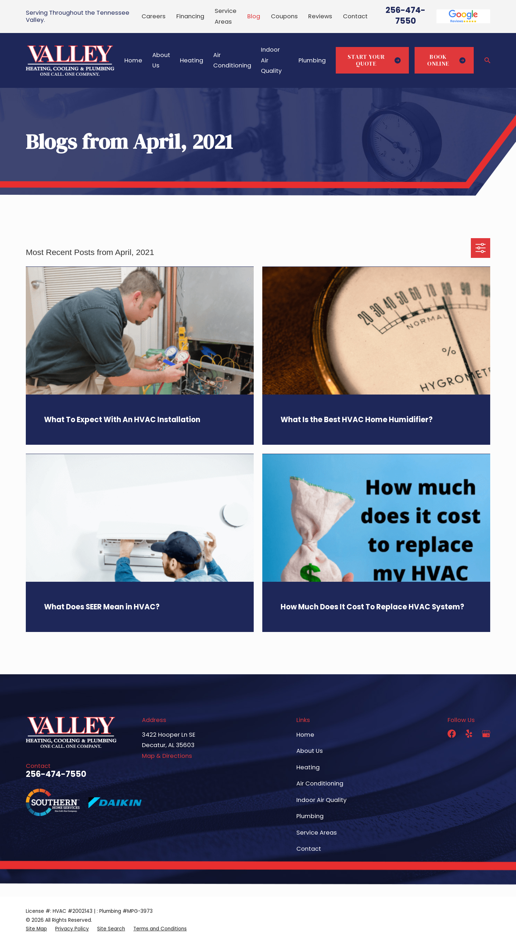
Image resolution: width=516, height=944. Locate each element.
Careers (154, 16)
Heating (308, 767)
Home (305, 735)
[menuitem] (36, 929)
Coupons (284, 16)
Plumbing (310, 816)
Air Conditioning (319, 783)
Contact (355, 16)
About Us (309, 751)
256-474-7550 (405, 15)
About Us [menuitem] (161, 60)
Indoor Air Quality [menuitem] (271, 60)
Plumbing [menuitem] (312, 60)
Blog (253, 16)
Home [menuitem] (133, 60)
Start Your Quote (374, 60)
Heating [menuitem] (191, 60)
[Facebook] (452, 734)
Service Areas (316, 833)
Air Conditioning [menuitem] (232, 60)
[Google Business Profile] (486, 734)
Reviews (320, 16)
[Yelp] (469, 734)
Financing (190, 16)
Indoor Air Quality (321, 800)
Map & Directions (167, 756)
